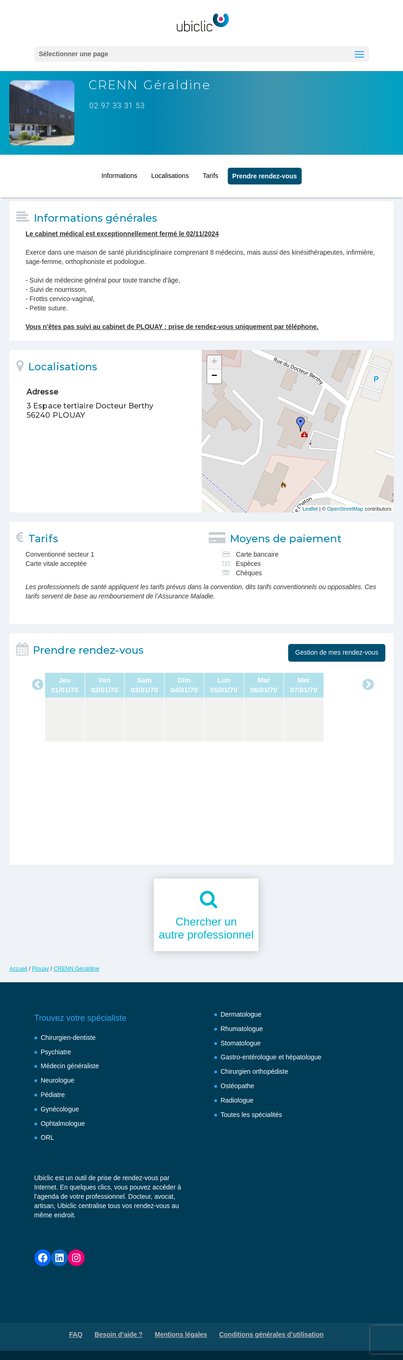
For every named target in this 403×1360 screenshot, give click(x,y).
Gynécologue (60, 1109)
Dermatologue (241, 1014)
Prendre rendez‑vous (264, 173)
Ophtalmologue (63, 1123)
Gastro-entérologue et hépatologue (271, 1057)
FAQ (76, 1334)
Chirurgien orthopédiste (255, 1071)
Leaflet (310, 509)
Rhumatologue (242, 1028)
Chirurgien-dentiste (68, 1037)
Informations (119, 173)
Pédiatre (53, 1094)
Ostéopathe (237, 1086)
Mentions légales (181, 1334)
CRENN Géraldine (76, 969)
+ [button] (214, 362)
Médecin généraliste (70, 1066)
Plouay (40, 969)
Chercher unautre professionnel (206, 928)
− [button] (214, 376)
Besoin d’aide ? (118, 1334)
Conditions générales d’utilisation (271, 1334)
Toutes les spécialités (251, 1114)
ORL (47, 1137)
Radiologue (237, 1100)
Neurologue (57, 1080)
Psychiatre (56, 1052)
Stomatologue (241, 1043)
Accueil (18, 969)
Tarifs (210, 173)
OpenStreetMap (345, 509)
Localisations (170, 173)
